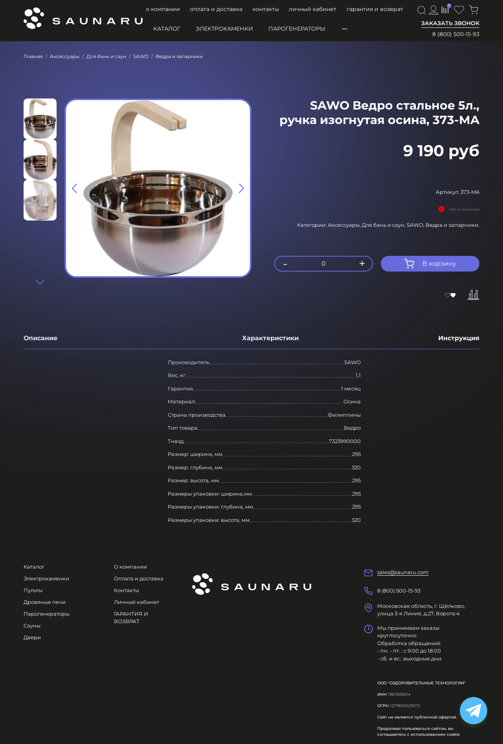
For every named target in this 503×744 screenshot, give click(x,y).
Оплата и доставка (216, 9)
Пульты (33, 590)
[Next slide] (40, 282)
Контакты (266, 9)
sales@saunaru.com (403, 572)
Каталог (166, 28)
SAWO (141, 56)
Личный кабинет (312, 9)
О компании (163, 9)
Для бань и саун (106, 56)
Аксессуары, (345, 225)
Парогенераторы (296, 28)
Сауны (32, 625)
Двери (32, 637)
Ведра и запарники (179, 56)
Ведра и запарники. (452, 225)
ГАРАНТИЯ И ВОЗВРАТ (375, 9)
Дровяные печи (45, 602)
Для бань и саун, (384, 225)
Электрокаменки (224, 28)
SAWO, (416, 225)
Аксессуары (64, 56)
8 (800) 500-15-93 (455, 34)
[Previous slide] (75, 188)
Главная (33, 56)
